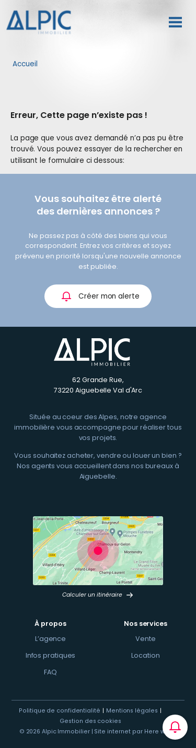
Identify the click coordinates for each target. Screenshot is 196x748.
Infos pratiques (51, 655)
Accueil (25, 64)
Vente (145, 638)
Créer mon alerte (100, 296)
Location (145, 655)
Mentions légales (132, 711)
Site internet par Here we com (139, 731)
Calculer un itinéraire (98, 595)
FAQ (50, 672)
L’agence (50, 638)
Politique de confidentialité (59, 711)
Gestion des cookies (90, 721)
